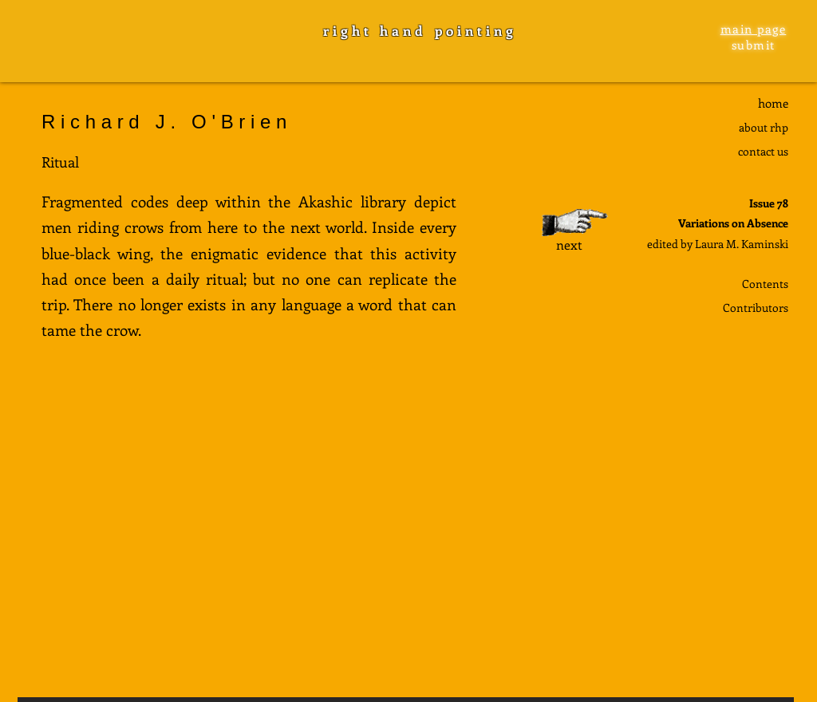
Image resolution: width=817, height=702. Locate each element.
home (773, 103)
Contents (765, 283)
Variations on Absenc (730, 223)
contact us (763, 151)
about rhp (763, 127)
